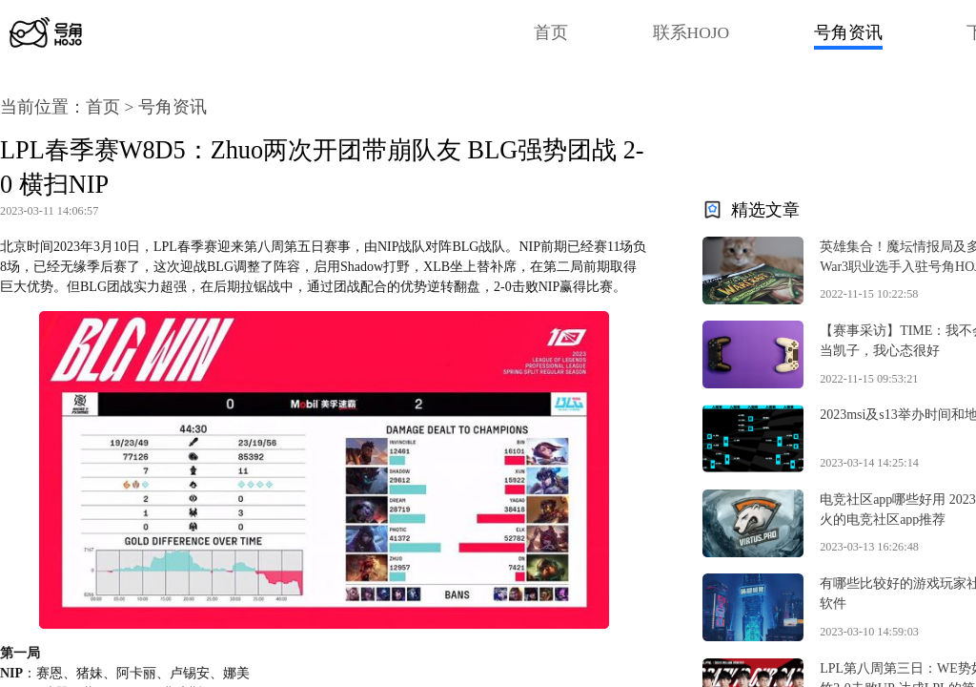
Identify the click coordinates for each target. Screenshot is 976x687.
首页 (551, 32)
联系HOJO (691, 32)
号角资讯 (848, 32)
